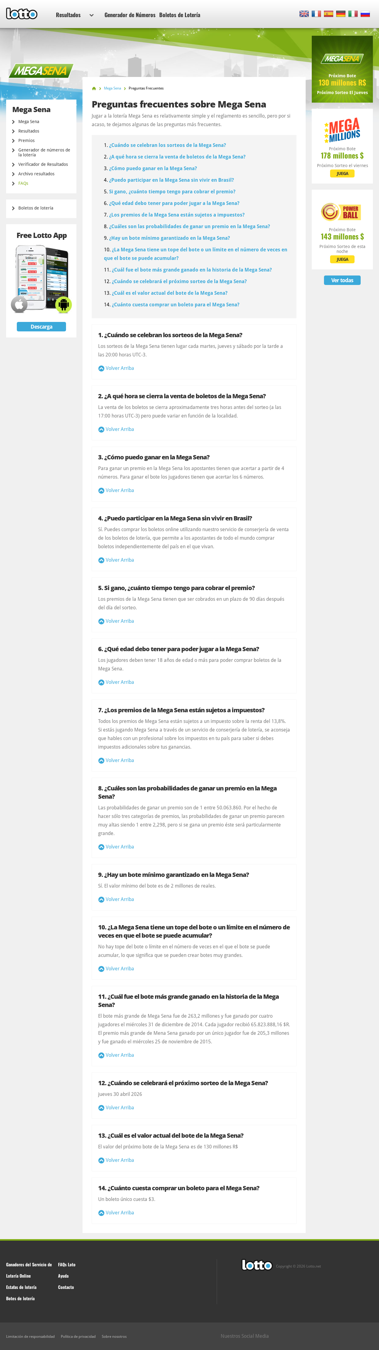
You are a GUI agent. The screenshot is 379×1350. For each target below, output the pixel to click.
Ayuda (63, 1275)
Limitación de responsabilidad (30, 1336)
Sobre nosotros (114, 1336)
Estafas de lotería (21, 1287)
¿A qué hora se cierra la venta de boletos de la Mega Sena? (177, 157)
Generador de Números (130, 15)
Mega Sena (28, 121)
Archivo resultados (36, 173)
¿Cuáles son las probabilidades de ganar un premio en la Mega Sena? (189, 226)
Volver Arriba (120, 368)
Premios (26, 140)
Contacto (66, 1287)
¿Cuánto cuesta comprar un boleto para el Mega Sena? (175, 305)
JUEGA (342, 173)
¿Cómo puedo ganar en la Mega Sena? (153, 168)
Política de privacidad (78, 1336)
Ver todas (342, 280)
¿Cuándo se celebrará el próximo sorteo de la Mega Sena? (179, 281)
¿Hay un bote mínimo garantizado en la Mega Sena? (169, 238)
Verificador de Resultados (43, 164)
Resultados (75, 15)
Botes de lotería (20, 1298)
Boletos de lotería (35, 208)
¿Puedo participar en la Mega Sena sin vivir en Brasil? (171, 180)
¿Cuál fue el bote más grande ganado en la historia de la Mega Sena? (192, 270)
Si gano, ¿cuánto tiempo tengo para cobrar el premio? (172, 192)
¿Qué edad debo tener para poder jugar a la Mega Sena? (174, 203)
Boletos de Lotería (179, 15)
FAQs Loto (66, 1264)
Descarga (41, 326)
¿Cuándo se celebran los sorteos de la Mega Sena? (167, 145)
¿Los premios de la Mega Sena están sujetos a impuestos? (177, 215)
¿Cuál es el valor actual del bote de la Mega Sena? (169, 293)
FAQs (23, 183)
